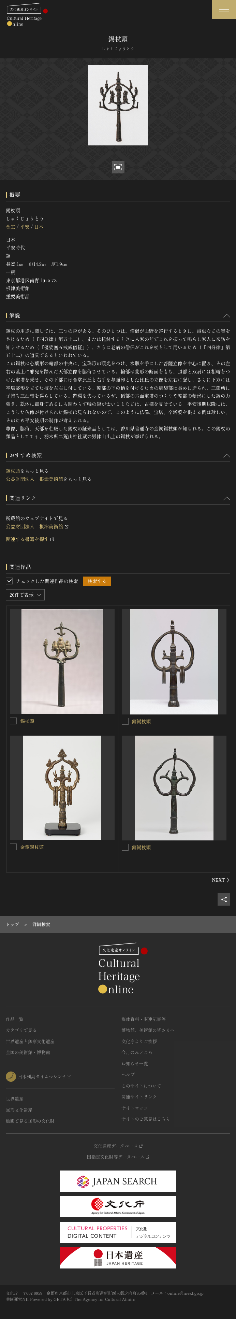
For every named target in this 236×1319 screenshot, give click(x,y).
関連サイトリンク (139, 1096)
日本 (39, 226)
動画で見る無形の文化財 (30, 1121)
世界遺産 (15, 1098)
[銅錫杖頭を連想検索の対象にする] (125, 721)
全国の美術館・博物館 (28, 1052)
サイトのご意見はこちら (145, 1119)
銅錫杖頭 (141, 721)
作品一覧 (15, 1019)
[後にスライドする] (221, 880)
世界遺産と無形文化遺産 (30, 1041)
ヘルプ (128, 1074)
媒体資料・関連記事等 (143, 1019)
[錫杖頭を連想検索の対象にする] (13, 721)
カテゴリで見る (21, 1030)
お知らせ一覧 (134, 1063)
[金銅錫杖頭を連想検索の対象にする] (13, 846)
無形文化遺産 (19, 1110)
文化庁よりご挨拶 (139, 1041)
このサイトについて (141, 1085)
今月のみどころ (136, 1052)
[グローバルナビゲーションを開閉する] (224, 9)
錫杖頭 (13, 470)
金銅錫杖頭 (32, 846)
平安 (24, 226)
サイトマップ (134, 1108)
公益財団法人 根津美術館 (34, 479)
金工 (10, 226)
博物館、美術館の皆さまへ (148, 1030)
